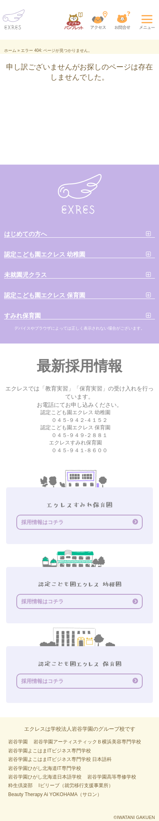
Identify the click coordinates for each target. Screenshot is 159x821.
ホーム (10, 50)
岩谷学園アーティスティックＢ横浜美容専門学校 (87, 742)
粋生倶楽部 (20, 785)
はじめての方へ (25, 233)
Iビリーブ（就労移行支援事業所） (75, 785)
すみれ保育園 (22, 315)
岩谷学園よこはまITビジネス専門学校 (49, 751)
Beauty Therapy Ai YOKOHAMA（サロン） (55, 794)
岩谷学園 (18, 742)
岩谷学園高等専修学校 (111, 777)
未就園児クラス (25, 274)
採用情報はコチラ (42, 522)
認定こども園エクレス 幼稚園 (44, 254)
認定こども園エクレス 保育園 (44, 295)
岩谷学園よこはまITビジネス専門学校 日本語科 (60, 759)
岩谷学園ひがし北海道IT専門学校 (44, 768)
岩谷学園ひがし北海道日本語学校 (45, 777)
